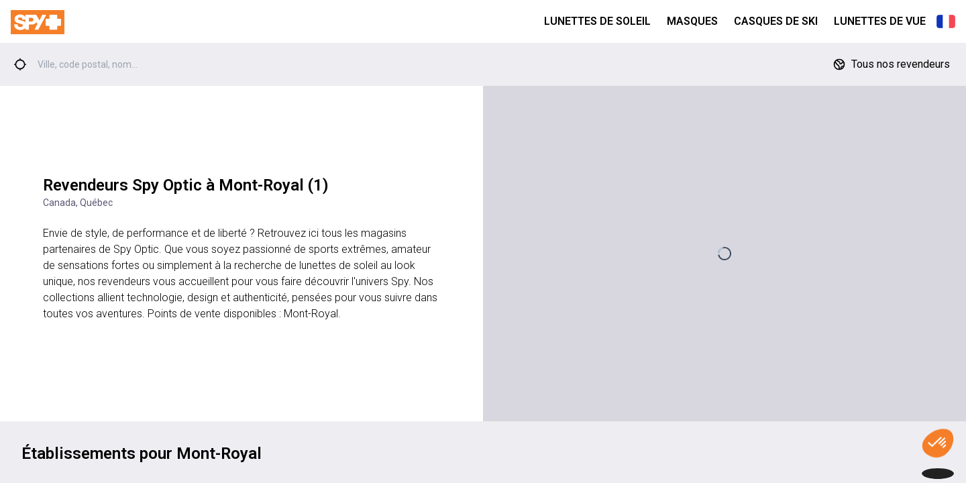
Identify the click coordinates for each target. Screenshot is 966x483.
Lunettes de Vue (880, 21)
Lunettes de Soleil (597, 21)
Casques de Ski (776, 21)
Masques (692, 21)
